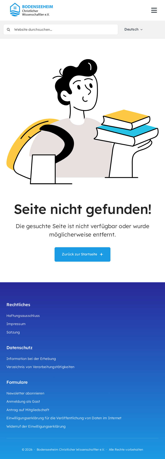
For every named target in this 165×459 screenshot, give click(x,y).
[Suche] (8, 29)
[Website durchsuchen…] (60, 29)
